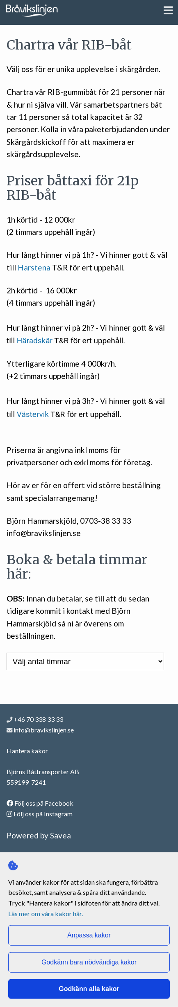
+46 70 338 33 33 (35, 719)
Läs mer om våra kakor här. (45, 913)
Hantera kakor (27, 751)
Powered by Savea (39, 835)
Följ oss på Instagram (40, 814)
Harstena (34, 267)
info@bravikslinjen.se (44, 730)
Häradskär (34, 340)
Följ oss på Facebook (40, 803)
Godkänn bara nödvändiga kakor (89, 962)
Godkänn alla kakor (89, 988)
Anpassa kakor (89, 935)
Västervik (33, 414)
